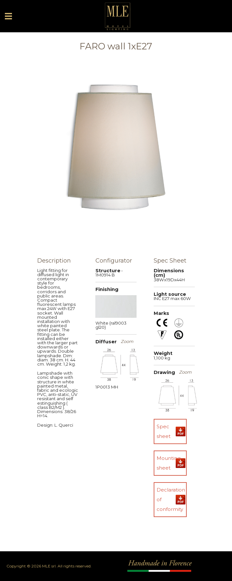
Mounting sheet (169, 463)
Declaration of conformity (171, 499)
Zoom (127, 341)
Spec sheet (164, 431)
